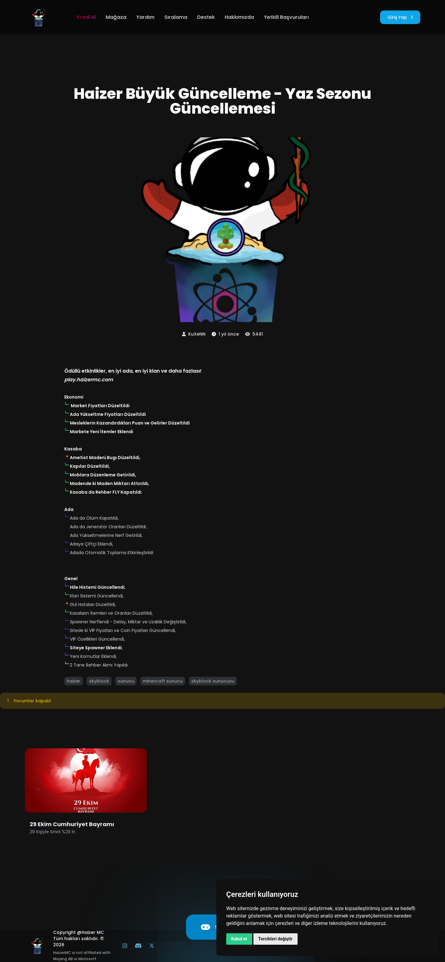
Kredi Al (86, 17)
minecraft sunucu (163, 681)
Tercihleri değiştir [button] (275, 938)
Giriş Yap (400, 17)
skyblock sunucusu (212, 681)
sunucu (126, 681)
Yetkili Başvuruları (286, 17)
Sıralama (175, 17)
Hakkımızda (239, 17)
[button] (67, 404)
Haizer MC (93, 932)
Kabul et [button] (239, 938)
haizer (73, 681)
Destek (206, 17)
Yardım (145, 17)
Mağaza (116, 17)
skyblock (99, 681)
